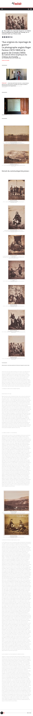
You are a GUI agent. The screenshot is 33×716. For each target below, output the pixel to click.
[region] (16, 106)
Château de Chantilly (5, 60)
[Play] (2, 713)
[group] (16, 174)
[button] (2, 37)
